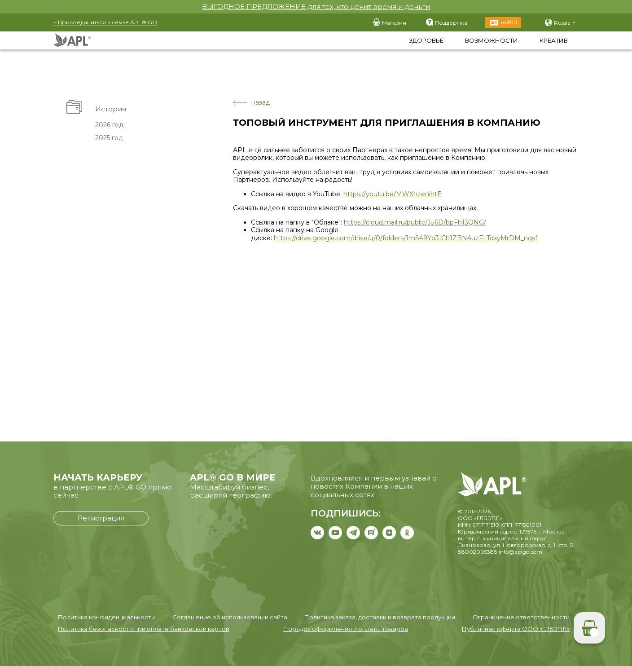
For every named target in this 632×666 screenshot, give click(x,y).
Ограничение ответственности (521, 617)
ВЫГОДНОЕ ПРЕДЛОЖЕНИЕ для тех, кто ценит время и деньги (316, 6)
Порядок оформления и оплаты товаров (345, 628)
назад (251, 102)
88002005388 (477, 551)
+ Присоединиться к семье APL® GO (105, 22)
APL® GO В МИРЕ (233, 477)
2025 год (109, 138)
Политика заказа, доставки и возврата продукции (379, 617)
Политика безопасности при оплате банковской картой (143, 628)
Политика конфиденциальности (106, 617)
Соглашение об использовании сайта (229, 617)
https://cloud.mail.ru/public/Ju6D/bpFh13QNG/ (415, 222)
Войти (508, 22)
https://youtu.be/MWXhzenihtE (392, 194)
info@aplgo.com (520, 551)
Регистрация (101, 518)
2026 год (109, 125)
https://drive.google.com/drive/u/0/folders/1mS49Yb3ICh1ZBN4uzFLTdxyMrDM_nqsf (405, 238)
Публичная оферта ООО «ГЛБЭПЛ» (516, 628)
